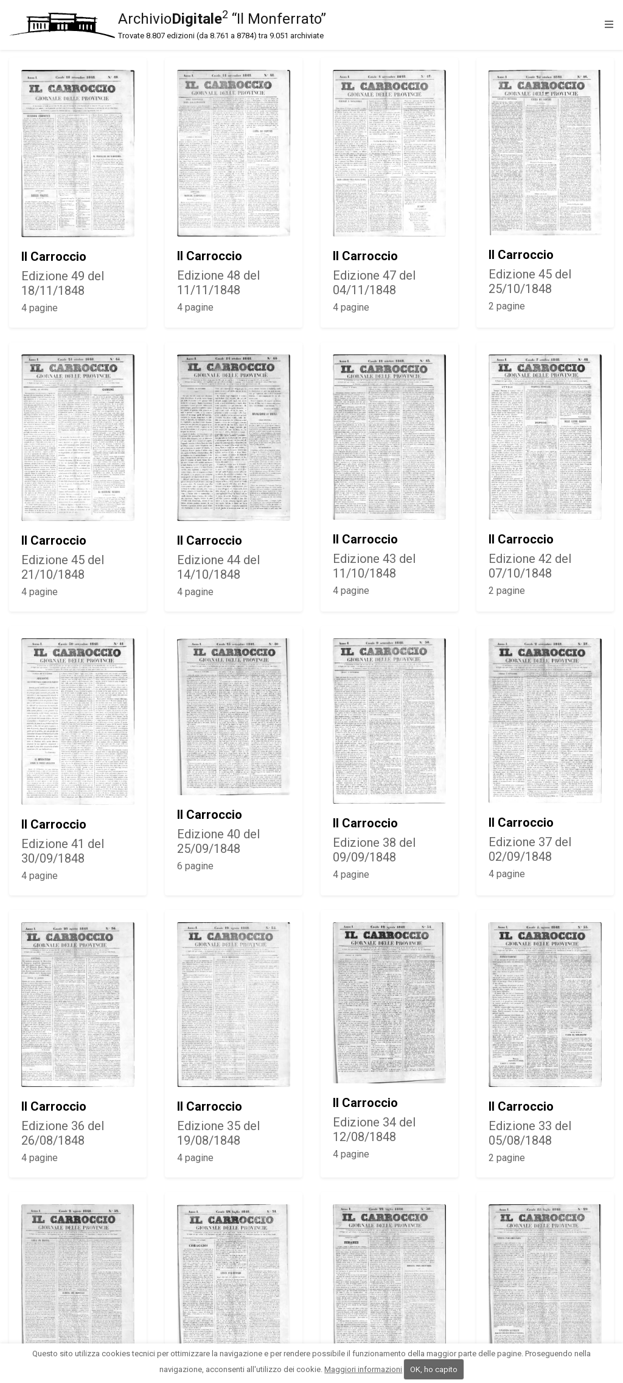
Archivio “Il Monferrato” (304, 25)
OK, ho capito (434, 1369)
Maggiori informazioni (363, 1369)
